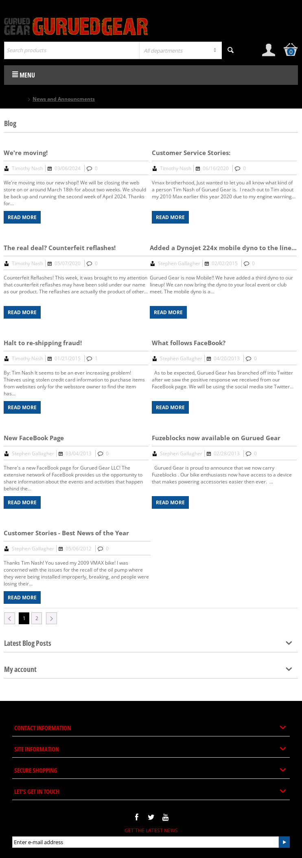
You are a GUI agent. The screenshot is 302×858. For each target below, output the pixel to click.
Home (18, 98)
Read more (22, 217)
